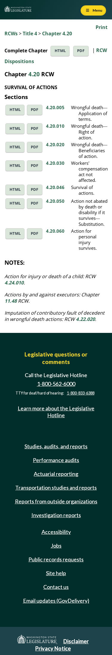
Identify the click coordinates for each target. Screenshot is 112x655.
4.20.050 (55, 201)
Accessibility (56, 531)
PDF (81, 50)
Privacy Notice (53, 648)
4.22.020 (85, 319)
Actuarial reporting (56, 473)
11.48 (10, 301)
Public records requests (56, 559)
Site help (56, 573)
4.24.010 (14, 282)
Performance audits (56, 460)
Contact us (56, 587)
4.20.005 (55, 107)
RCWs (11, 33)
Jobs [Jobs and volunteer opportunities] (56, 545)
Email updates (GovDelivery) (56, 600)
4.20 (34, 74)
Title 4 (30, 33)
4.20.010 (55, 126)
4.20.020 (55, 144)
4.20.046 (55, 187)
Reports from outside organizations (56, 501)
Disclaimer (76, 641)
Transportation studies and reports (56, 487)
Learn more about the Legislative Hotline (56, 411)
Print (102, 27)
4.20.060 (55, 231)
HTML (60, 50)
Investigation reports (56, 515)
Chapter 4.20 (57, 33)
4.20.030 (55, 163)
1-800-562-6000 (56, 383)
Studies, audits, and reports (56, 446)
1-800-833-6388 (80, 393)
